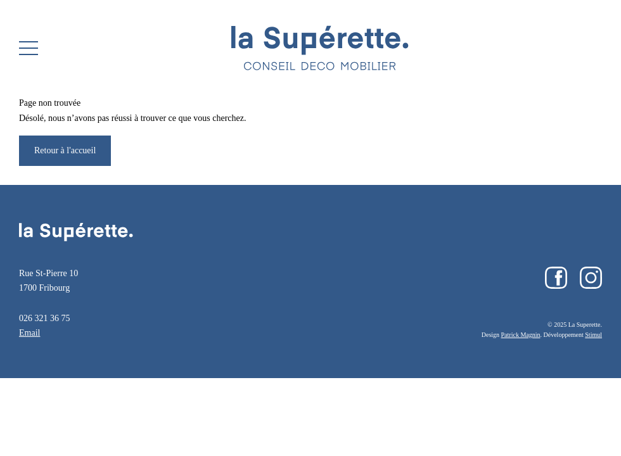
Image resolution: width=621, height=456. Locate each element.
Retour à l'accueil (65, 150)
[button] (28, 48)
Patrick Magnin (521, 334)
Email (29, 333)
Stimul (593, 334)
